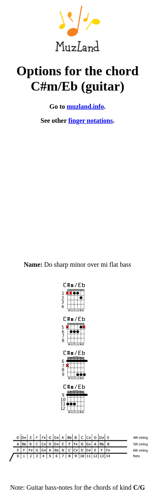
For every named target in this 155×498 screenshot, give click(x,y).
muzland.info (85, 106)
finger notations (90, 120)
